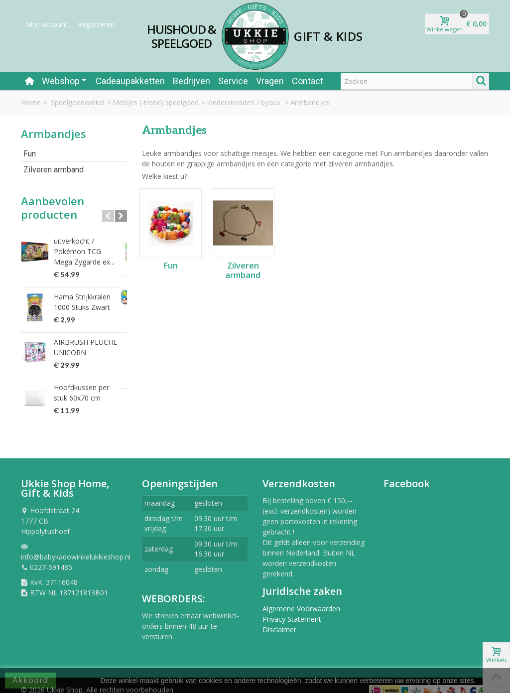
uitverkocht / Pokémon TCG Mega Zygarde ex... (88, 251)
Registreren (96, 24)
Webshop (64, 81)
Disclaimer (279, 619)
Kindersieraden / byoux (244, 102)
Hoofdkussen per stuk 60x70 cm (89, 393)
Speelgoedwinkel (78, 102)
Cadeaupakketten (130, 81)
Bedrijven (191, 81)
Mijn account (47, 24)
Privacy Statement (291, 608)
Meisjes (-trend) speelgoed (156, 102)
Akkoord (30, 680)
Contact (307, 81)
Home (31, 102)
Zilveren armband (53, 169)
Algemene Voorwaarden (301, 598)
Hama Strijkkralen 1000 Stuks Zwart (82, 302)
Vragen (270, 81)
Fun (29, 153)
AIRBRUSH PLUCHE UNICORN (85, 347)
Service (233, 81)
